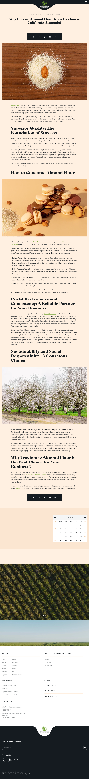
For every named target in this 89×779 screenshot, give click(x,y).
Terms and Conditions (8, 772)
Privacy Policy (19, 772)
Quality (46, 659)
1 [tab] (43, 615)
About (47, 680)
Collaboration (17, 674)
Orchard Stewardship (9, 685)
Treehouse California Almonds (36, 475)
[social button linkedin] (3, 760)
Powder (4, 671)
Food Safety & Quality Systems (58, 653)
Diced (4, 665)
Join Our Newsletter (11, 742)
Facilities (4, 688)
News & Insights (51, 685)
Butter (14, 659)
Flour (3, 659)
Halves (4, 668)
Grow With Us (50, 696)
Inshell (14, 668)
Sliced (4, 662)
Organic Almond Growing (10, 691)
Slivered (15, 662)
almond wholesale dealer (41, 242)
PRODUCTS (6, 653)
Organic (4, 674)
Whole (14, 665)
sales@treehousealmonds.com (12, 707)
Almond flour (15, 105)
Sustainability (8, 680)
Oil (13, 671)
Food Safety (48, 662)
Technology (48, 665)
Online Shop (49, 691)
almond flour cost (50, 314)
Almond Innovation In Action (11, 695)
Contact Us (7, 701)
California (12, 774)
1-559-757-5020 (7, 710)
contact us (19, 488)
